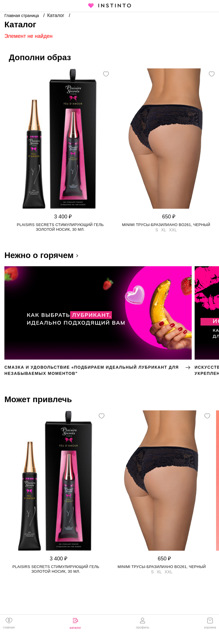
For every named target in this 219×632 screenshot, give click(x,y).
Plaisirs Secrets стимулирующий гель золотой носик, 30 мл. (60, 227)
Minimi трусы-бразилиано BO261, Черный (166, 225)
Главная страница (22, 15)
